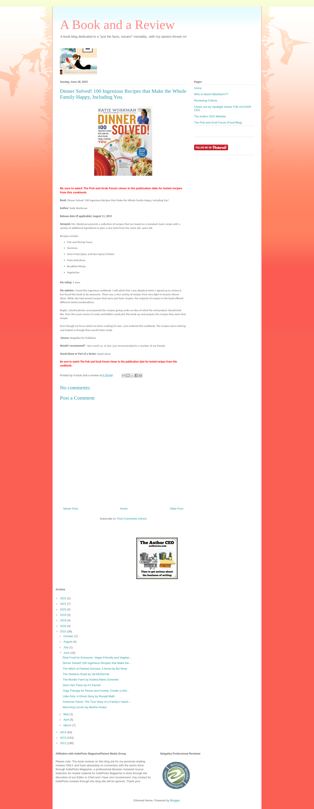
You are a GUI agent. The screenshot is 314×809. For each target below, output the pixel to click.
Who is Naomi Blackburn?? (211, 94)
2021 (63, 603)
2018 (63, 620)
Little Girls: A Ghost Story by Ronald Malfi (88, 696)
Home (124, 508)
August (68, 641)
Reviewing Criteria (205, 100)
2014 (63, 732)
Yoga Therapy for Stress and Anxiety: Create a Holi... (96, 690)
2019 (63, 614)
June (66, 652)
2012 (63, 743)
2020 (63, 609)
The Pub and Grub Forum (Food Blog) (218, 122)
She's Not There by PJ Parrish (82, 685)
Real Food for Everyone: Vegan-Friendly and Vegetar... (97, 657)
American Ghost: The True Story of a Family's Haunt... (96, 701)
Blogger (175, 800)
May (66, 714)
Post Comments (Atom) (132, 518)
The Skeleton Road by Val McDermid (86, 674)
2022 (63, 598)
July (66, 647)
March (67, 725)
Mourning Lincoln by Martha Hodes (85, 707)
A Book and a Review (117, 24)
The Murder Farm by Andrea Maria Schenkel (91, 679)
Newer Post (70, 508)
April (66, 719)
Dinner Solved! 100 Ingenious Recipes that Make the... (97, 663)
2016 (63, 626)
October (68, 636)
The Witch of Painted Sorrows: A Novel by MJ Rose (95, 668)
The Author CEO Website (210, 116)
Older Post (176, 508)
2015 (63, 631)
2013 (63, 737)
